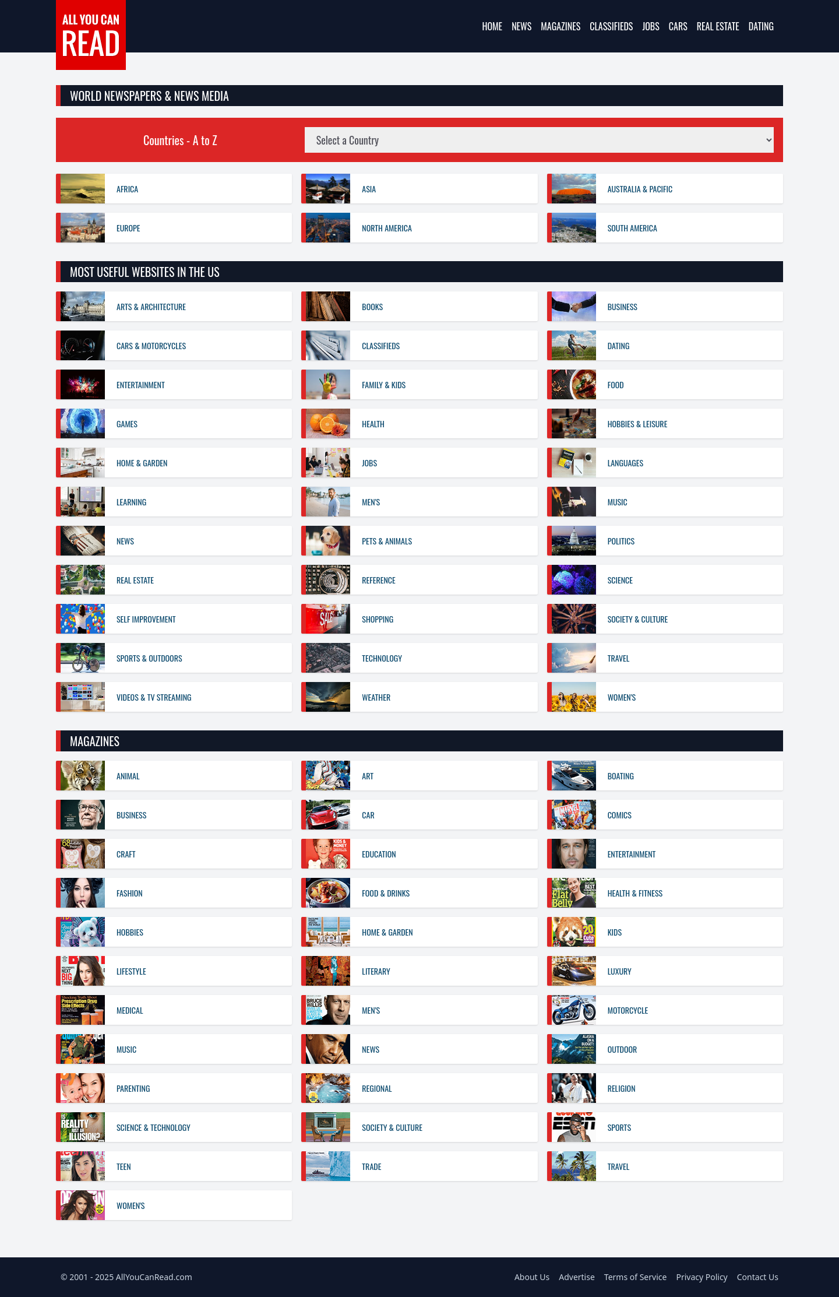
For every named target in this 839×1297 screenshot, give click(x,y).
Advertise (577, 1276)
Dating (761, 26)
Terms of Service (635, 1276)
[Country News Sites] (539, 140)
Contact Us (757, 1276)
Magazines (560, 26)
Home (492, 26)
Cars (678, 26)
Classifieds (611, 26)
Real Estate (718, 26)
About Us (531, 1276)
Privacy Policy (701, 1276)
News (521, 26)
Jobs (650, 26)
